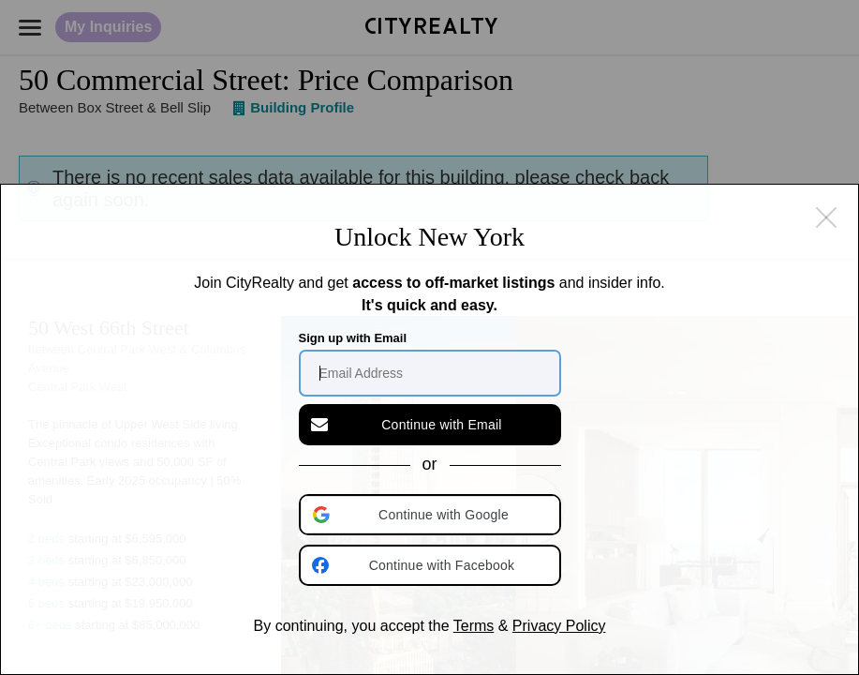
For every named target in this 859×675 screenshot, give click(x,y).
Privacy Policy (559, 626)
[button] (432, 514)
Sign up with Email (353, 338)
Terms (474, 626)
